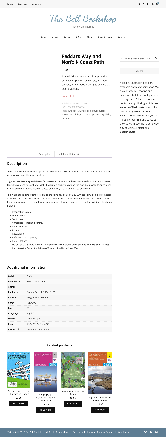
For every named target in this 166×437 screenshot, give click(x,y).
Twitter (10, 4)
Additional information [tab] (70, 154)
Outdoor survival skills (79, 110)
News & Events (105, 37)
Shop (89, 37)
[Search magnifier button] (156, 58)
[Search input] (136, 59)
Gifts (78, 37)
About (55, 37)
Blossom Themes (96, 432)
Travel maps (88, 114)
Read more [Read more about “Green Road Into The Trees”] (73, 403)
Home (43, 37)
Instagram (36, 4)
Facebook (22, 4)
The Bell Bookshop (83, 18)
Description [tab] (45, 154)
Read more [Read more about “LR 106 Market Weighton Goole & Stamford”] (45, 410)
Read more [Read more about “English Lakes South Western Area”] (100, 410)
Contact (122, 37)
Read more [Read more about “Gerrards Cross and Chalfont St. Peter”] (18, 403)
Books (67, 37)
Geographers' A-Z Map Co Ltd (41, 292)
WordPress (123, 432)
